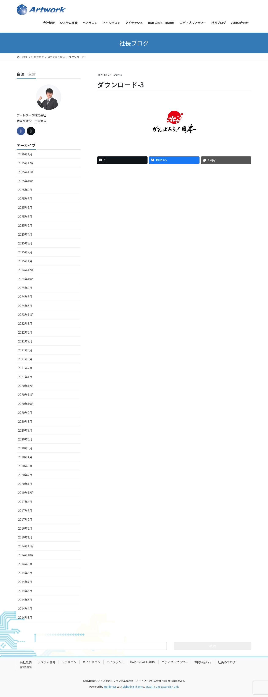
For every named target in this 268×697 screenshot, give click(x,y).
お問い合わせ (203, 662)
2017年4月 (25, 502)
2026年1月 (25, 154)
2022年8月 (25, 323)
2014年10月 (26, 555)
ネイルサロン (91, 662)
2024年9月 (25, 288)
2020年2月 (25, 475)
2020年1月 (25, 484)
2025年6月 (25, 216)
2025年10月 (26, 181)
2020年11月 (26, 394)
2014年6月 (25, 591)
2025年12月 (26, 163)
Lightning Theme (133, 686)
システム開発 (47, 662)
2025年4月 (25, 234)
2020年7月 (25, 430)
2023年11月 (26, 314)
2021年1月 (25, 377)
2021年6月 (25, 350)
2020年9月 (25, 412)
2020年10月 (26, 404)
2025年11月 (26, 172)
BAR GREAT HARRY (143, 662)
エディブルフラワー (174, 662)
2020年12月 (26, 386)
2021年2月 (25, 368)
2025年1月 (25, 261)
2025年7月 (25, 207)
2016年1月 (25, 537)
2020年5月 (25, 448)
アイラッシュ (115, 662)
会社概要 (26, 662)
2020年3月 (25, 466)
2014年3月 (25, 617)
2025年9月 (25, 190)
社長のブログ (227, 662)
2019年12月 (26, 492)
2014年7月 (25, 582)
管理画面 (26, 667)
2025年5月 (25, 225)
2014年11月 (26, 546)
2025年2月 (25, 252)
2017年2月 (25, 519)
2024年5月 (25, 306)
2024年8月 (25, 296)
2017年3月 (25, 510)
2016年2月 (25, 528)
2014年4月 (25, 608)
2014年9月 (25, 564)
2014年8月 (25, 573)
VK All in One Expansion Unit (162, 686)
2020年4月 (25, 457)
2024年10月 (26, 279)
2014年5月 (25, 600)
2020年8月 (25, 421)
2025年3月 (25, 243)
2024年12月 (26, 270)
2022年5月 (25, 332)
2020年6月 (25, 439)
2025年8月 (25, 198)
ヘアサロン (69, 662)
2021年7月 (25, 341)
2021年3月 (25, 359)
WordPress (110, 686)
